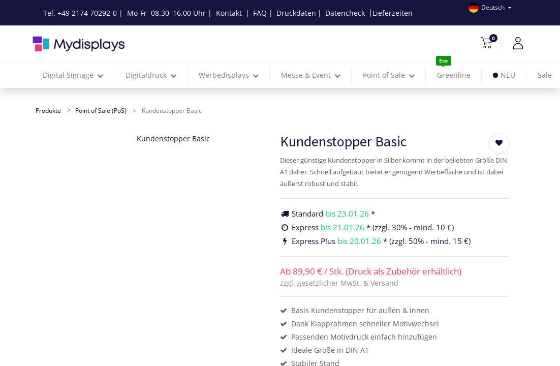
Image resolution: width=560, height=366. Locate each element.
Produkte (48, 110)
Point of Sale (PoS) (101, 110)
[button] (499, 143)
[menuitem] (454, 75)
